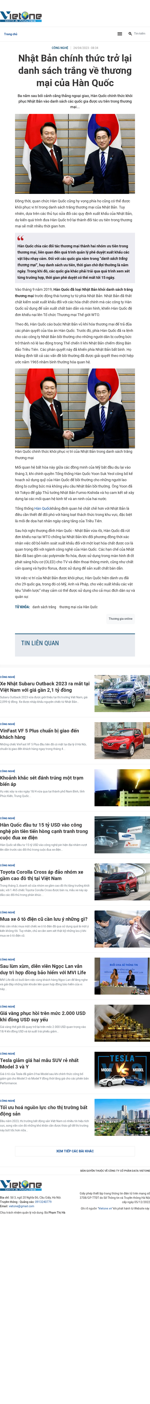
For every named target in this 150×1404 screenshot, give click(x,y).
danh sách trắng (44, 607)
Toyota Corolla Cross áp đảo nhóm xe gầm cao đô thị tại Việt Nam (41, 875)
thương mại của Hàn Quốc (78, 607)
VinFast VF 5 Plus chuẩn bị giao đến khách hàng (39, 734)
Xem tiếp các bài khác (75, 1151)
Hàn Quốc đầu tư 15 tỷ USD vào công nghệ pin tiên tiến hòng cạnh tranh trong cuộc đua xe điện (44, 831)
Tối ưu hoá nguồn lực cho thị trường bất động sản (43, 1110)
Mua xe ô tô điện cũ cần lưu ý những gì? (44, 919)
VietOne (21, 16)
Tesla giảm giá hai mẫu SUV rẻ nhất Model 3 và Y (39, 1063)
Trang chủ (10, 34)
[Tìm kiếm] (130, 34)
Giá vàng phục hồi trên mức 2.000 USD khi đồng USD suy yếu (43, 1016)
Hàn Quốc (42, 508)
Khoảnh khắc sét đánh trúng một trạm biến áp (41, 781)
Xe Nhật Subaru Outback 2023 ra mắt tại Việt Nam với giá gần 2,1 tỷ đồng (45, 687)
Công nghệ (60, 48)
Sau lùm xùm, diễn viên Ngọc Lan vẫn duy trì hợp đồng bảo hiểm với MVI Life (43, 969)
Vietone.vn (105, 1208)
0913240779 (43, 1202)
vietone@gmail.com (21, 1206)
